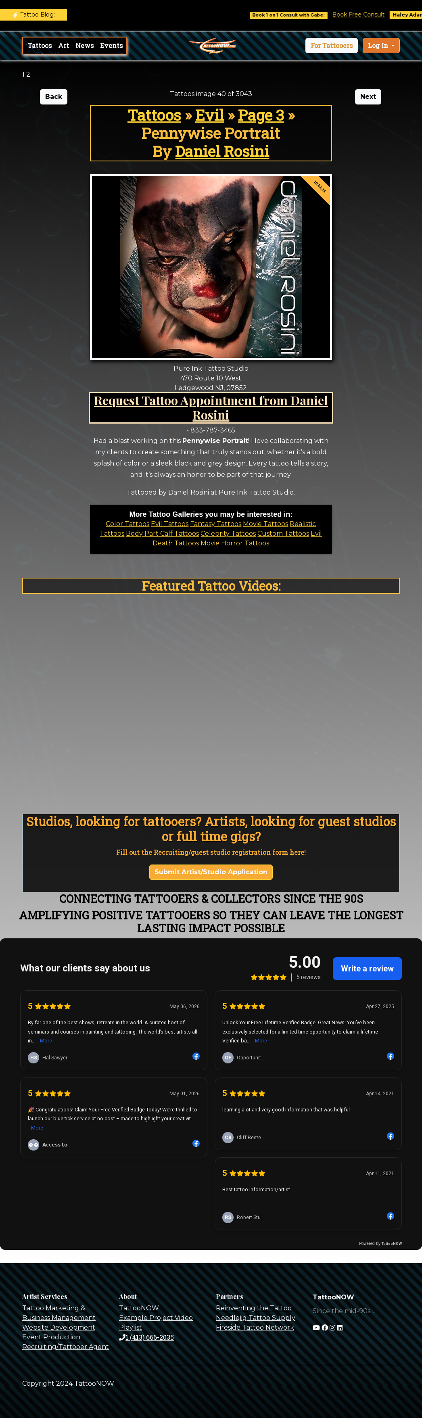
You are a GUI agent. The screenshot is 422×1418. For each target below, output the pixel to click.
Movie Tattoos (265, 524)
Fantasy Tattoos (215, 524)
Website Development (58, 1327)
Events (111, 45)
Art (63, 45)
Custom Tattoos (283, 533)
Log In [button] (379, 45)
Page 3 (261, 115)
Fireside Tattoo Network (255, 1327)
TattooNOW (139, 1308)
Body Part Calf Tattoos (162, 533)
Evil (209, 115)
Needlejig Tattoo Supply (255, 1318)
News (84, 45)
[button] (331, 45)
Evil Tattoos (169, 524)
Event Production (51, 1337)
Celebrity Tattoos (228, 533)
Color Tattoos (127, 524)
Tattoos (40, 45)
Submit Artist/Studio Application (211, 872)
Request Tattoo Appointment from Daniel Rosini (211, 407)
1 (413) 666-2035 (146, 1337)
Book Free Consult (364, 14)
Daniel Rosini (222, 151)
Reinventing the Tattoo (254, 1308)
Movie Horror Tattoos (235, 543)
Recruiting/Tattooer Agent (65, 1347)
